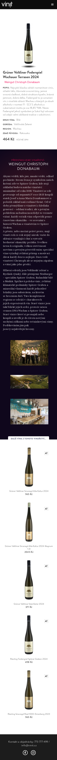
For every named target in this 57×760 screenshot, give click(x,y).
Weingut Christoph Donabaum (22, 82)
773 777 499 (41, 741)
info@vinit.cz (29, 745)
